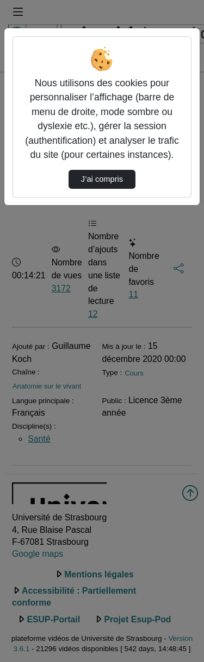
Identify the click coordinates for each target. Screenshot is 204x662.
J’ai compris (102, 179)
